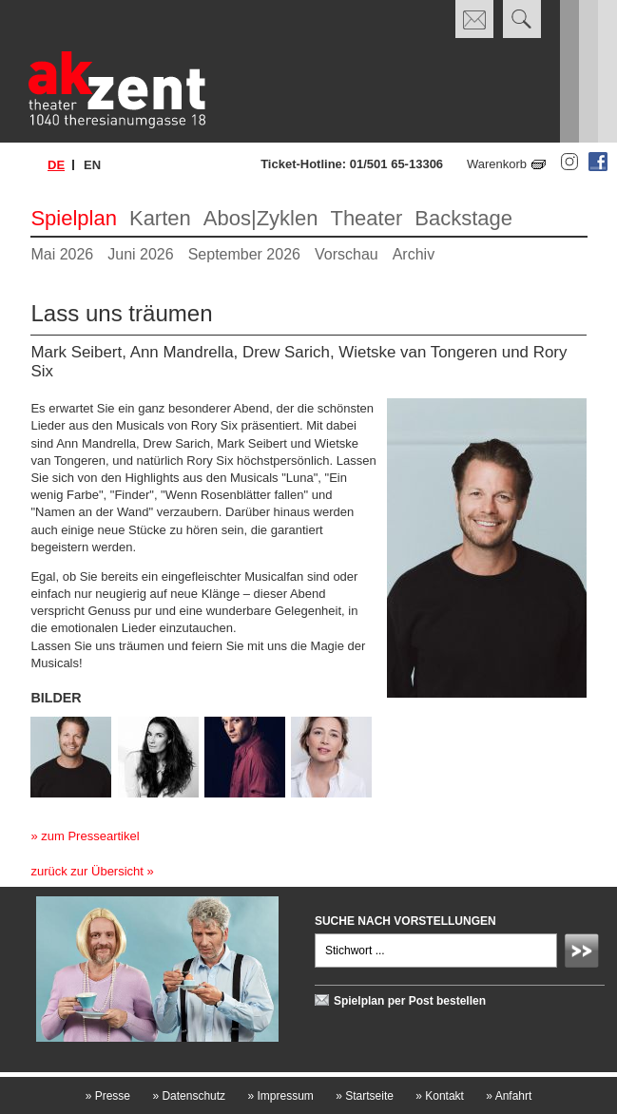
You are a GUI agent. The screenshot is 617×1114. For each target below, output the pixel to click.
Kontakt (439, 1096)
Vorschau (346, 254)
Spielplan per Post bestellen (410, 1001)
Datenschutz (188, 1096)
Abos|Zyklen (260, 218)
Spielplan (73, 218)
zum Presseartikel (90, 836)
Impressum (280, 1096)
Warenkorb (497, 164)
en (92, 165)
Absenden (585, 953)
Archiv (413, 254)
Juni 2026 (140, 254)
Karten (160, 218)
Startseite (365, 1096)
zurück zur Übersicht (86, 871)
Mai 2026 (61, 254)
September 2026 (244, 254)
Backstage (463, 218)
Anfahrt (508, 1096)
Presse (108, 1096)
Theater (366, 218)
